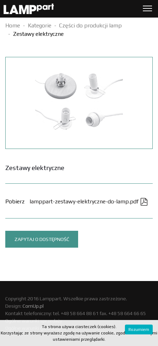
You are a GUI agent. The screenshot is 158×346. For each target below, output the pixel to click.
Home (12, 25)
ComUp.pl (33, 306)
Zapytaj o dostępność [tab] (41, 239)
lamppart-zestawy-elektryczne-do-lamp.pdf (89, 201)
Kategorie (39, 25)
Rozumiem (138, 329)
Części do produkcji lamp (90, 25)
